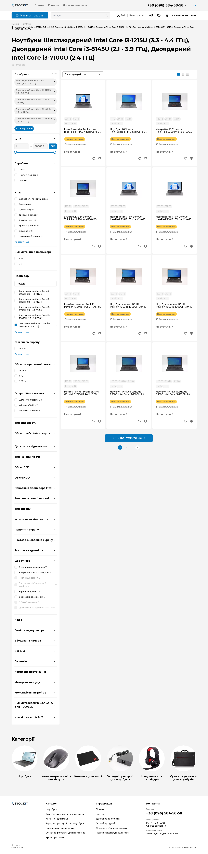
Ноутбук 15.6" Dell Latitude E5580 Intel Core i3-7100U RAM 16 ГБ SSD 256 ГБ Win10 (128, 393)
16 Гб (22, 370)
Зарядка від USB (29, 591)
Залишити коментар (77, 144)
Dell (22, 169)
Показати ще (21, 242)
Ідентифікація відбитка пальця (37, 607)
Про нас (101, 809)
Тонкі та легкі (27, 220)
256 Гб (68, 119)
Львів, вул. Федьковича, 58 (162, 833)
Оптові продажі (105, 823)
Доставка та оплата (108, 818)
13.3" (22, 348)
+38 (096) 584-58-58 (165, 5)
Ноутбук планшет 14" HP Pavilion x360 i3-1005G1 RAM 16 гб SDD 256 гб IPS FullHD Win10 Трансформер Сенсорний (128, 305)
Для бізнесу (26, 209)
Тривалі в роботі (28, 215)
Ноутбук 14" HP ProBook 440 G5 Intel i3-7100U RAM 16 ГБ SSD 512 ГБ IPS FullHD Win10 (81, 393)
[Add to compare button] (99, 159)
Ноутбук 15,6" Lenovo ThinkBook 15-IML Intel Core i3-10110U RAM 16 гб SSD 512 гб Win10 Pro (128, 130)
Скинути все (24, 128)
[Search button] (106, 15)
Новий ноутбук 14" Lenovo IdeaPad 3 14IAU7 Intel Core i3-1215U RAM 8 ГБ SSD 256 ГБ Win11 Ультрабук (128, 218)
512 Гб (76, 119)
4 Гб (21, 375)
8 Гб (22, 381)
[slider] (15, 152)
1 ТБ (113, 119)
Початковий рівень (30, 236)
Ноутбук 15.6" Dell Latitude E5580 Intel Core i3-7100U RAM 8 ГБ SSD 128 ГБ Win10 (174, 393)
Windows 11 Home (29, 410)
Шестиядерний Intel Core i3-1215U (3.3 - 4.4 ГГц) (38, 325)
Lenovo (24, 180)
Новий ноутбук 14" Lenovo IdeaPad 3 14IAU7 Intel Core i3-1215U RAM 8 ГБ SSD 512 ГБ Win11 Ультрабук (82, 130)
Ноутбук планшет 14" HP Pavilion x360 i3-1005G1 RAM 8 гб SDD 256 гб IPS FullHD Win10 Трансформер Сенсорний (82, 305)
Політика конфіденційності (112, 832)
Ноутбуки (26, 24)
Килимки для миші (56, 818)
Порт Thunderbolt (29, 577)
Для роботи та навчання (33, 199)
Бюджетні (26, 231)
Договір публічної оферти (112, 828)
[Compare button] (151, 15)
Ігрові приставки (55, 837)
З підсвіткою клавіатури (33, 567)
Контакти (101, 814)
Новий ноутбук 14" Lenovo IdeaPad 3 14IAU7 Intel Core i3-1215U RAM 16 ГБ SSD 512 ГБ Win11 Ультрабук (174, 218)
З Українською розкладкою (35, 572)
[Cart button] (166, 15)
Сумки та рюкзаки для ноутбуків (65, 832)
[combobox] (83, 74)
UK (194, 5)
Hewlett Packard (28, 175)
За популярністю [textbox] (75, 74)
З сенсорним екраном (32, 596)
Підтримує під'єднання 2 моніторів (38, 585)
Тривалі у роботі (29, 225)
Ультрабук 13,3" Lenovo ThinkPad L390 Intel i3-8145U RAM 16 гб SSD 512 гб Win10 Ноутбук (173, 130)
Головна (15, 24)
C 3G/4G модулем (29, 602)
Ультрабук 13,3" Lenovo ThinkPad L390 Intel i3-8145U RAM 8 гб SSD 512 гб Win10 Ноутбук (81, 218)
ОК (53, 146)
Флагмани (25, 204)
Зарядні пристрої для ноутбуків (64, 823)
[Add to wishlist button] (94, 159)
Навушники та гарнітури (60, 828)
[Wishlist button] (158, 15)
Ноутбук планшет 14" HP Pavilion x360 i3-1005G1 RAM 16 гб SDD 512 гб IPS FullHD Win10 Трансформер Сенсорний (174, 305)
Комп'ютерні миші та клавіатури (65, 814)
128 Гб (160, 119)
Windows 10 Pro (28, 405)
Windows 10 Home (30, 399)
